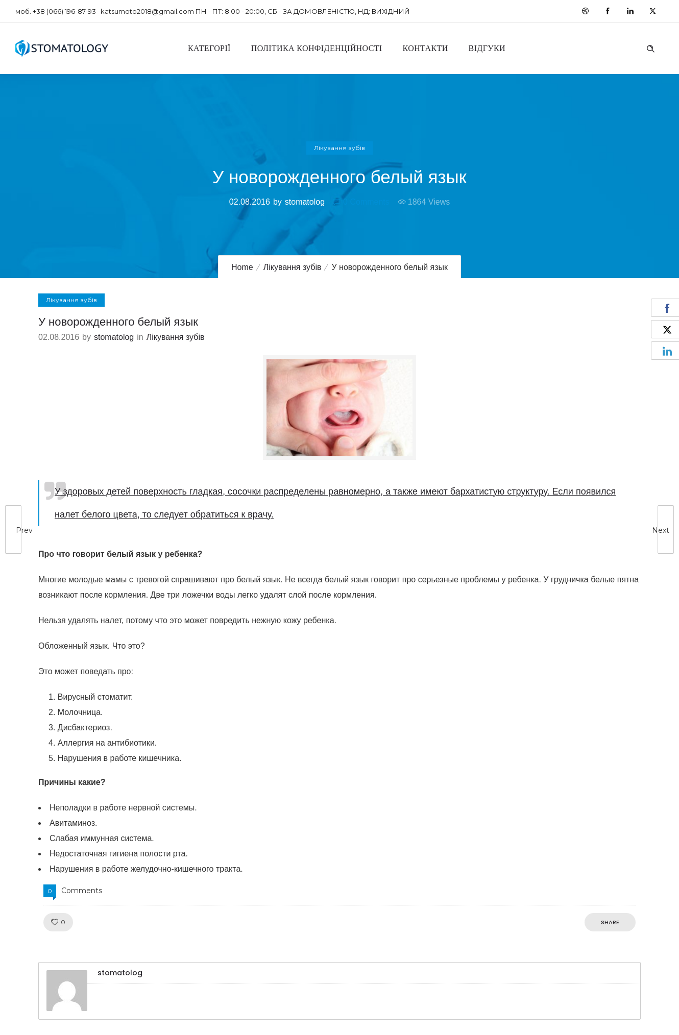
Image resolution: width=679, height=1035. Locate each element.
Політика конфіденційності (316, 48)
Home (242, 267)
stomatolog (305, 202)
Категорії (209, 48)
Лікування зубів (292, 267)
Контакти (425, 48)
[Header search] (650, 47)
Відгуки (487, 48)
